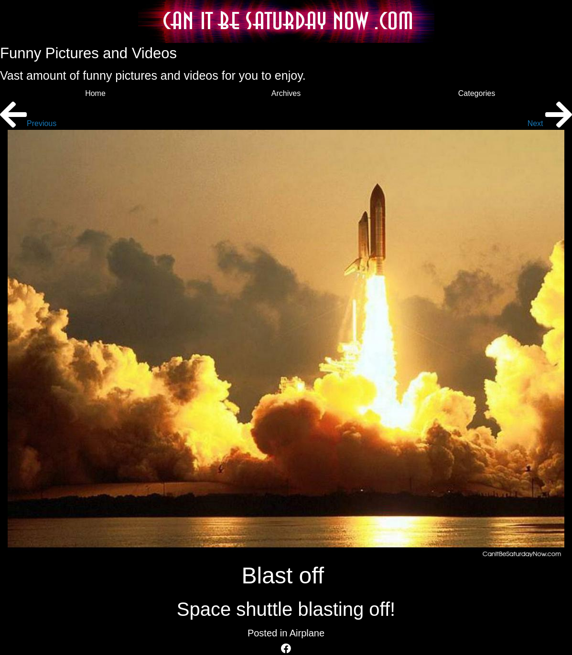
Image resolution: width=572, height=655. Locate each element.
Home (95, 93)
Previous (28, 123)
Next (550, 123)
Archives (286, 93)
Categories (476, 93)
